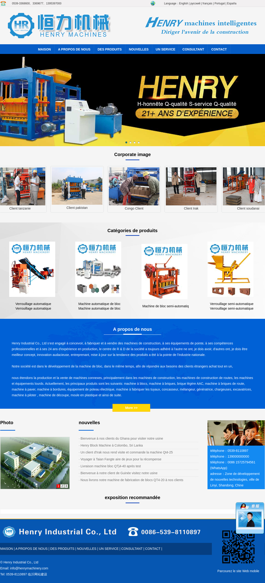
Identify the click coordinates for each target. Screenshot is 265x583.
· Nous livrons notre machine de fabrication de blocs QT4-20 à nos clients (131, 480)
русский (195, 3)
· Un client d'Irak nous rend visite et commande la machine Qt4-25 (126, 452)
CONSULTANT (193, 49)
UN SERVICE (165, 49)
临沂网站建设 (37, 574)
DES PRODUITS (110, 49)
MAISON (44, 49)
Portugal (219, 3)
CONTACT (219, 49)
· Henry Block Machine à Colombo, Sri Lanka (111, 445)
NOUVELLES (139, 49)
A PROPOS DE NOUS (74, 49)
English (183, 3)
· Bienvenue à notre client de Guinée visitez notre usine (118, 473)
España (231, 3)
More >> (131, 408)
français (207, 3)
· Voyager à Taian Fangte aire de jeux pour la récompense (120, 459)
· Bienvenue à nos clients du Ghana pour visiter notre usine (121, 438)
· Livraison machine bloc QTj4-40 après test (110, 466)
